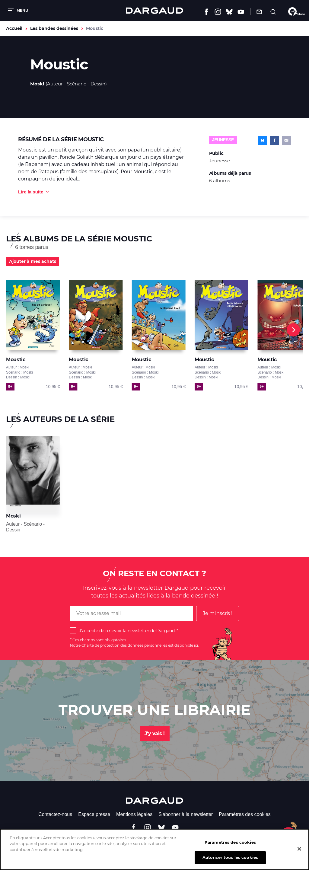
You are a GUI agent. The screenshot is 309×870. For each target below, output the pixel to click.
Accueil (14, 28)
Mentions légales (134, 814)
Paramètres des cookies (245, 814)
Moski (37, 84)
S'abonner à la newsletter (185, 814)
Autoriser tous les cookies (230, 859)
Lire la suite (30, 191)
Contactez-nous (55, 814)
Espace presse (94, 814)
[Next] (293, 329)
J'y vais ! (155, 733)
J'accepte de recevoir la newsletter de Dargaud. (127, 630)
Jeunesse (223, 139)
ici (196, 645)
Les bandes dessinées (54, 28)
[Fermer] (299, 850)
